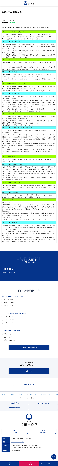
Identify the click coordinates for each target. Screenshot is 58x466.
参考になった (7, 334)
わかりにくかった (8, 322)
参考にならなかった (9, 340)
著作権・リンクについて (48, 404)
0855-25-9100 (11, 272)
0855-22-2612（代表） (17, 442)
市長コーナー (22, 394)
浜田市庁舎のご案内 (20, 432)
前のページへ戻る (23, 385)
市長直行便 (33, 394)
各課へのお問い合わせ (47, 432)
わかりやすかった (8, 316)
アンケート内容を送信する (29, 347)
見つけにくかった (8, 305)
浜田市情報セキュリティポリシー (19, 409)
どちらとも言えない (9, 302)
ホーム (3, 394)
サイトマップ (49, 409)
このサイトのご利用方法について (19, 404)
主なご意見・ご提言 (45, 394)
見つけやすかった (8, 299)
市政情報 (11, 394)
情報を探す (37, 372)
